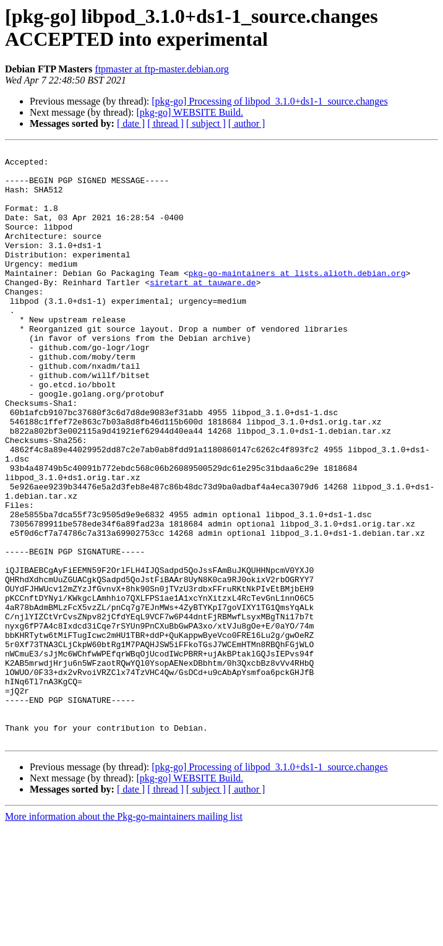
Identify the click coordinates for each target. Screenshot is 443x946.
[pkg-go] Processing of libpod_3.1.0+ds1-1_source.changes (269, 101)
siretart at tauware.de (203, 310)
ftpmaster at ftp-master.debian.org (162, 69)
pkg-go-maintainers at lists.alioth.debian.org (296, 298)
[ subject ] (206, 123)
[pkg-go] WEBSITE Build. (189, 112)
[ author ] (246, 123)
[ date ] (131, 123)
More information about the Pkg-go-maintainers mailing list (124, 935)
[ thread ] (165, 123)
